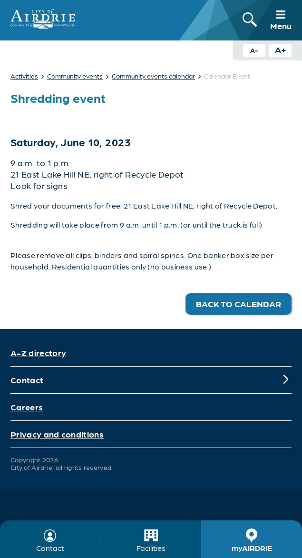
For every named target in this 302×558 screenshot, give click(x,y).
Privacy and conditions (57, 434)
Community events (75, 76)
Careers (26, 407)
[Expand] (286, 380)
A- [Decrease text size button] (254, 50)
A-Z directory (38, 353)
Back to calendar (238, 304)
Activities (24, 76)
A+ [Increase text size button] (280, 49)
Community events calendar (153, 76)
